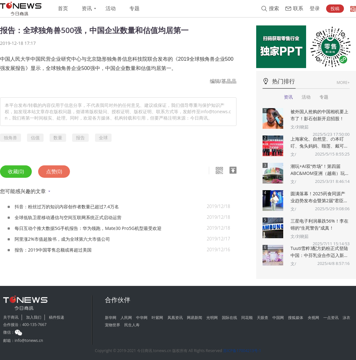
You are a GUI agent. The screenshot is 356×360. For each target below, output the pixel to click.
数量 (57, 138)
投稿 (335, 8)
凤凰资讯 (175, 317)
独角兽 (10, 138)
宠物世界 (112, 325)
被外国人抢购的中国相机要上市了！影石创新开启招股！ (319, 114)
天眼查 (262, 317)
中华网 (141, 317)
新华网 (110, 317)
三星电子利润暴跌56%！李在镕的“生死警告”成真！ (319, 224)
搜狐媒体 (295, 317)
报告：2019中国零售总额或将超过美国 (53, 250)
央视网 (313, 317)
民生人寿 (132, 325)
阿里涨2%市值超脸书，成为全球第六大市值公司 (62, 239)
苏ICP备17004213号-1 (242, 350)
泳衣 (346, 317)
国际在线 (229, 317)
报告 (80, 138)
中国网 (278, 317)
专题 (134, 8)
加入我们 (33, 317)
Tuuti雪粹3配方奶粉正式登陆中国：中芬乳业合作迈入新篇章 (319, 252)
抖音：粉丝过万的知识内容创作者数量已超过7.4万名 (67, 207)
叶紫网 (157, 317)
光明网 (212, 317)
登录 (315, 8)
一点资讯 (331, 317)
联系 (298, 8)
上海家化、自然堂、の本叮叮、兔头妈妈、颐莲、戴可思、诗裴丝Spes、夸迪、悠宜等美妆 (320, 142)
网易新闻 (194, 317)
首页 (63, 8)
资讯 (87, 8)
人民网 (126, 317)
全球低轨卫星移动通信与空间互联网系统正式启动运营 (68, 217)
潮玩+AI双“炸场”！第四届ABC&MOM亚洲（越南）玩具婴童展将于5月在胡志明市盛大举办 (320, 170)
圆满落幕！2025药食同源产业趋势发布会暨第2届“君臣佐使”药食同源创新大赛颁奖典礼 (319, 197)
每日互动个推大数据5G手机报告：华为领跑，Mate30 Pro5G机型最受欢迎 (88, 228)
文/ (293, 154)
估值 (35, 138)
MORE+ (343, 82)
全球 (103, 138)
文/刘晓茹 (300, 127)
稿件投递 (56, 317)
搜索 (274, 8)
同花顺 (247, 317)
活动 (111, 8)
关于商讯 (10, 317)
